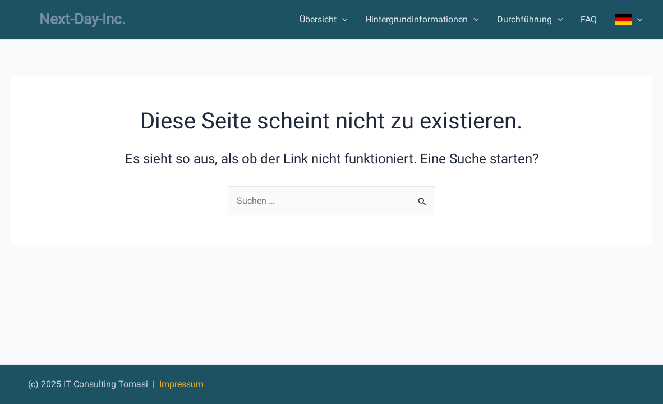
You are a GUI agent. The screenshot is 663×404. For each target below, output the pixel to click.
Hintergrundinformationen (422, 19)
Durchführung (530, 19)
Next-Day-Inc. (82, 19)
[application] (342, 19)
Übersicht (324, 19)
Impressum (181, 384)
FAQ (589, 19)
